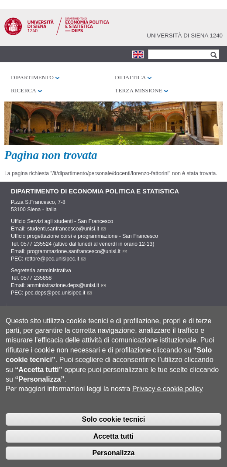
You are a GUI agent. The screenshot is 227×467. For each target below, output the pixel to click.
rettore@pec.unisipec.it (55, 259)
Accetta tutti (113, 443)
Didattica (130, 77)
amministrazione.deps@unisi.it (66, 285)
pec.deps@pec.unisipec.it (58, 293)
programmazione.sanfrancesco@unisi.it (77, 251)
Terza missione (138, 90)
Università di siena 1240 (185, 35)
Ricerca (23, 90)
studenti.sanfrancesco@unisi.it (66, 229)
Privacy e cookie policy (167, 396)
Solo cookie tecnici (113, 427)
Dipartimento (32, 77)
